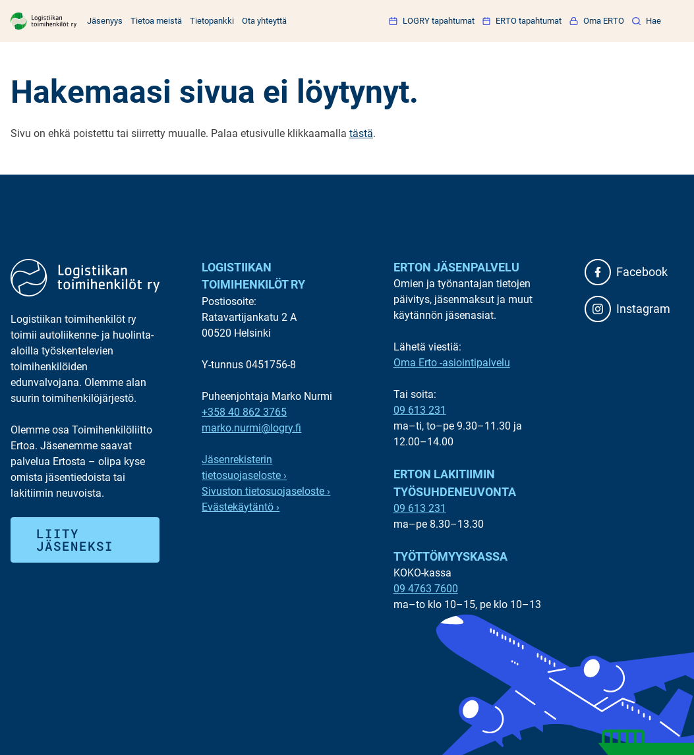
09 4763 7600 (425, 588)
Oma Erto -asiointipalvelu (451, 362)
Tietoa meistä (156, 21)
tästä (361, 133)
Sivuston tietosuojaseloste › (266, 491)
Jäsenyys (105, 21)
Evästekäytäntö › (240, 507)
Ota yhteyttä (264, 21)
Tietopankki (212, 21)
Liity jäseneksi (74, 539)
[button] (646, 20)
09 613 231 (419, 410)
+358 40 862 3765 (244, 412)
